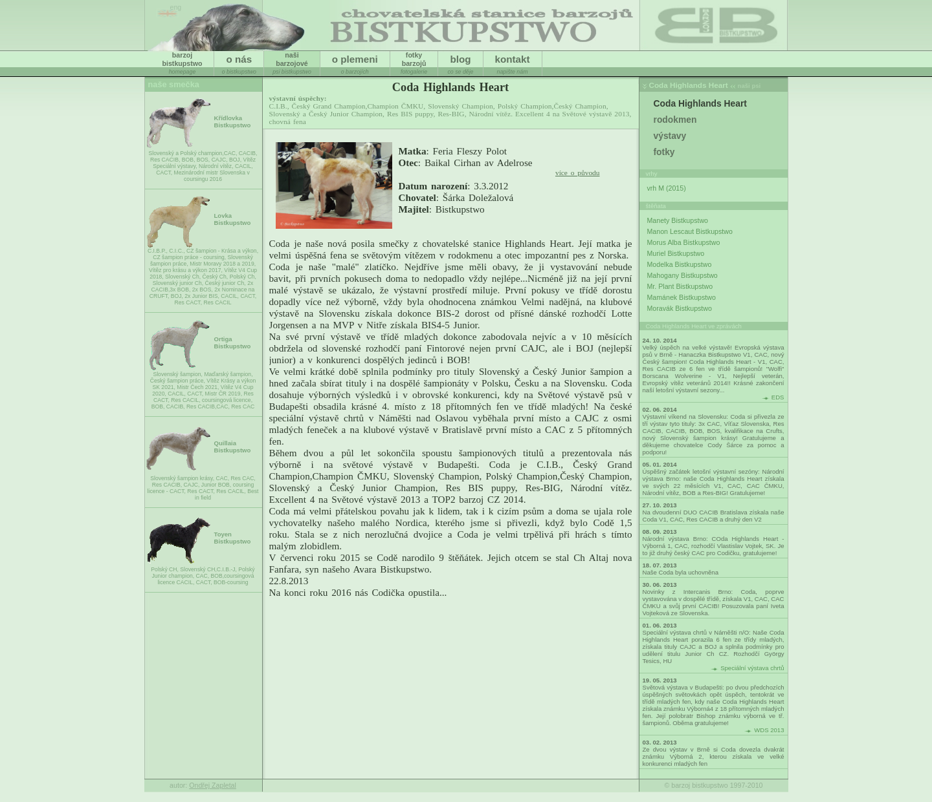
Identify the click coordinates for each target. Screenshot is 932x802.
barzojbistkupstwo (182, 59)
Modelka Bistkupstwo (679, 264)
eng (176, 7)
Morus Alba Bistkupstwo (683, 242)
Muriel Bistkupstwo (676, 253)
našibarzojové (292, 59)
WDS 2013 (769, 729)
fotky (664, 152)
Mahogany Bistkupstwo (682, 275)
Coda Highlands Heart (688, 85)
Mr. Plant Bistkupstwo (680, 286)
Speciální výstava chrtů (752, 667)
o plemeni (355, 59)
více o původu (577, 172)
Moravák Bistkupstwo (679, 308)
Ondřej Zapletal (212, 785)
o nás (239, 59)
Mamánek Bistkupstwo (681, 297)
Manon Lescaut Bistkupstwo (690, 231)
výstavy (670, 136)
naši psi (749, 85)
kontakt (512, 59)
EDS (777, 397)
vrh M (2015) (666, 188)
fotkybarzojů (414, 59)
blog (460, 59)
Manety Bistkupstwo (677, 220)
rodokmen (675, 119)
